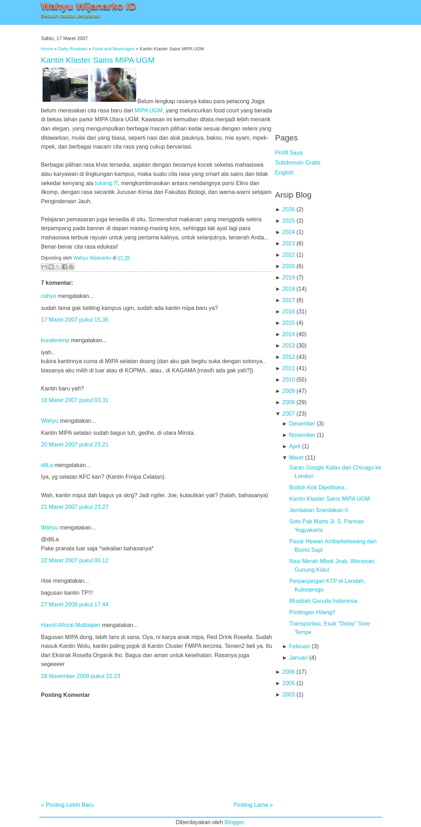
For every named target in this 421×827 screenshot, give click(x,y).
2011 (288, 368)
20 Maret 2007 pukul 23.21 (75, 445)
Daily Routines (73, 48)
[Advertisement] (328, 74)
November (302, 435)
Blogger (234, 822)
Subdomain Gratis (298, 163)
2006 (288, 672)
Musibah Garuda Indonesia (323, 601)
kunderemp (55, 340)
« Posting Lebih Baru (67, 805)
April (294, 446)
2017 (288, 300)
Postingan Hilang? (312, 612)
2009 (288, 391)
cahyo (48, 296)
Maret (296, 458)
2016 (288, 312)
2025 (288, 221)
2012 (288, 357)
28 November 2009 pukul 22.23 (80, 676)
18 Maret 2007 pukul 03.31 (75, 400)
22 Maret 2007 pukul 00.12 (75, 560)
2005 (288, 683)
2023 (288, 243)
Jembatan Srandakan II (318, 510)
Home (47, 48)
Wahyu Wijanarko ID (88, 6)
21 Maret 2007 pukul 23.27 (75, 507)
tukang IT (106, 183)
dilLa (47, 465)
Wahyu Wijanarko (92, 258)
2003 (288, 695)
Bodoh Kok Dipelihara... (319, 487)
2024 (288, 232)
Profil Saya (289, 153)
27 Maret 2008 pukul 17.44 (75, 604)
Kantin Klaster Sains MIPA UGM (98, 60)
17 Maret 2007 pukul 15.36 (75, 320)
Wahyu (50, 421)
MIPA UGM (149, 110)
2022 (288, 255)
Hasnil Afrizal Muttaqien (70, 625)
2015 (288, 323)
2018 (288, 289)
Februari (299, 646)
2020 (288, 266)
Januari (298, 658)
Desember (302, 424)
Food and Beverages (114, 48)
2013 (288, 346)
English (284, 173)
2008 (288, 402)
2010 (288, 380)
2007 (288, 414)
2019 (288, 277)
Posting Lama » (253, 805)
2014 (288, 334)
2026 (288, 209)
